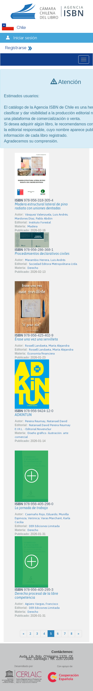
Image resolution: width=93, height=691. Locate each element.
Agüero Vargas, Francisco (41, 604)
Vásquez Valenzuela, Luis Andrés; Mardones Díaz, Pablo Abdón (41, 216)
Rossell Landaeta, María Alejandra (47, 345)
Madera (32, 226)
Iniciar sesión (25, 37)
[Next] (78, 633)
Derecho (32, 268)
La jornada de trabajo (31, 508)
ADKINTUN (23, 415)
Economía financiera (41, 353)
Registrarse (16, 47)
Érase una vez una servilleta (36, 339)
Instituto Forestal (40, 222)
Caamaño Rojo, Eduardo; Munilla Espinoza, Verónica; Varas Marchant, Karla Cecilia (42, 518)
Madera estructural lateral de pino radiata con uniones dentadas (41, 206)
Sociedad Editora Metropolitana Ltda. (53, 264)
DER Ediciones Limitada (44, 526)
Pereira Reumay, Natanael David (46, 421)
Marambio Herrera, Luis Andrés (45, 260)
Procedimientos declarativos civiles (42, 254)
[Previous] (23, 633)
